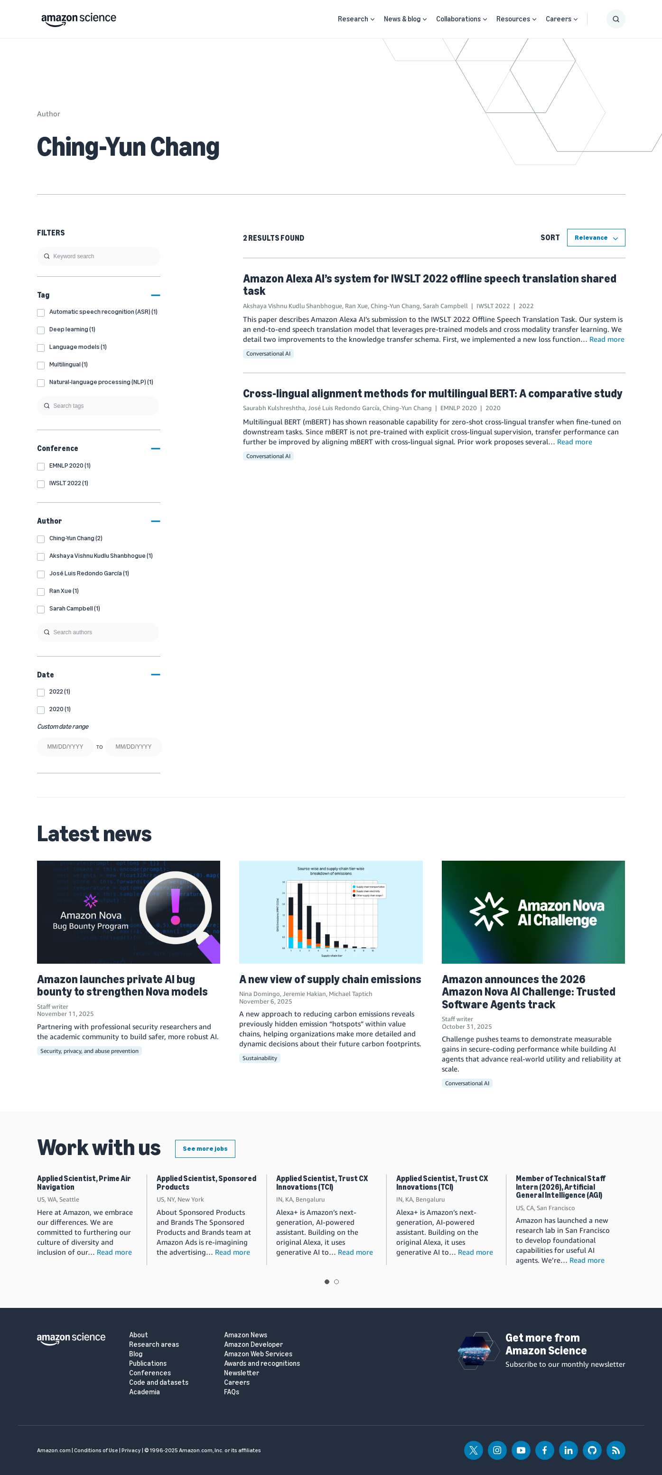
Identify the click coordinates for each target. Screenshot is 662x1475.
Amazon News (245, 1335)
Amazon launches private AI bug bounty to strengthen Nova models (122, 985)
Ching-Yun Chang (395, 306)
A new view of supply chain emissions (330, 979)
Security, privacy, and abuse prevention (89, 1050)
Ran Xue (356, 306)
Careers (558, 19)
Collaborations (458, 19)
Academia (144, 1392)
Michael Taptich (351, 993)
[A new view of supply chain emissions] (331, 912)
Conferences (150, 1373)
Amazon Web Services (258, 1354)
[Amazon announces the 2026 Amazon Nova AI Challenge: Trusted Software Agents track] (533, 912)
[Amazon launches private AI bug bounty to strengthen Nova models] (129, 912)
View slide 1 (327, 1281)
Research (353, 19)
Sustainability (259, 1058)
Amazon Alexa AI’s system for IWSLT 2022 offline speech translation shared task (429, 285)
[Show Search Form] (615, 18)
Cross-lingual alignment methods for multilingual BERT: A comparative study (433, 393)
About (138, 1335)
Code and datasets (158, 1382)
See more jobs (205, 1149)
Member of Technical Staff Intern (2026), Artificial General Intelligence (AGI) (561, 1187)
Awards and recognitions (262, 1363)
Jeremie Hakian (304, 993)
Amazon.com (54, 1450)
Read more (607, 339)
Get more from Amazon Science (546, 1344)
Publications (148, 1363)
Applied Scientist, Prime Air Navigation (84, 1183)
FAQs (231, 1392)
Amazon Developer (253, 1344)
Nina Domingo (259, 993)
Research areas (154, 1344)
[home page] (79, 17)
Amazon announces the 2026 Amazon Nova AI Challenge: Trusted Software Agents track (528, 991)
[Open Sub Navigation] (372, 19)
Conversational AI (268, 353)
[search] (98, 256)
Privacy (131, 1450)
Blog (135, 1354)
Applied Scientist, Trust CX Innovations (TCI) (322, 1183)
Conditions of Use (96, 1450)
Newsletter (241, 1373)
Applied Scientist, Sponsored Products (206, 1183)
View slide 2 (336, 1281)
